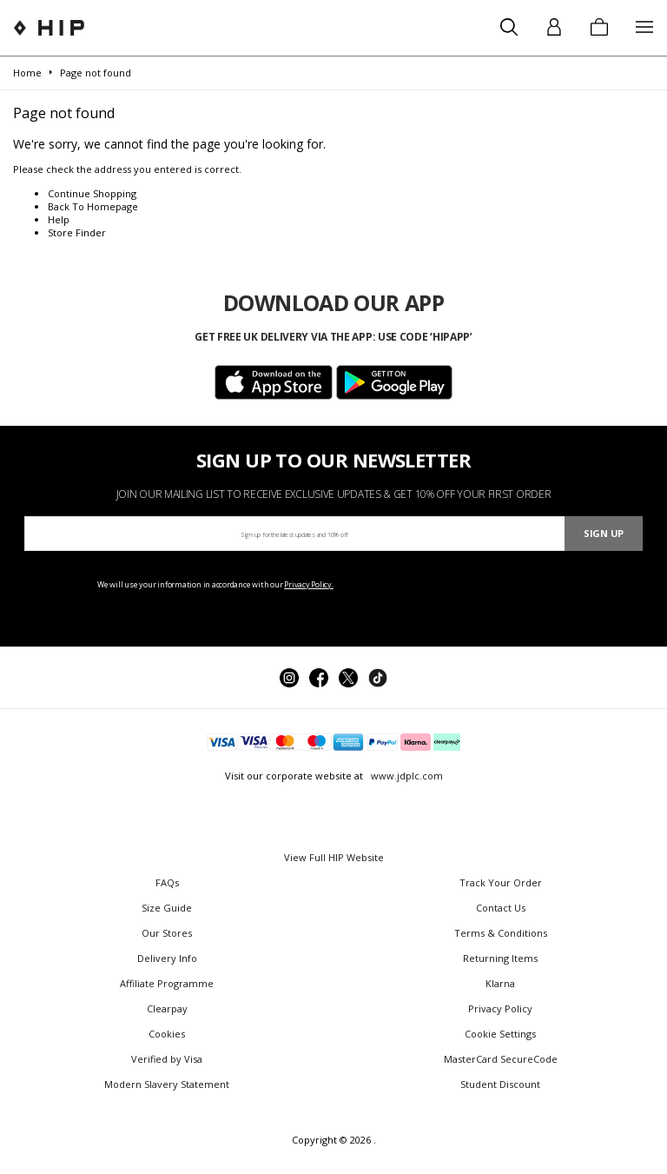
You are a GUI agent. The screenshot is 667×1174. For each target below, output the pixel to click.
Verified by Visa (166, 1058)
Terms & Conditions (500, 932)
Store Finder (77, 232)
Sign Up (604, 533)
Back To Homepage (93, 206)
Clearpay (167, 1008)
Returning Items (500, 958)
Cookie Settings (500, 1033)
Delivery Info (167, 958)
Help (58, 219)
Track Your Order (500, 882)
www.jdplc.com (405, 775)
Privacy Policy (500, 1008)
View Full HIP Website (334, 857)
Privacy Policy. (309, 584)
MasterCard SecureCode (501, 1058)
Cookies (167, 1033)
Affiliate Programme (167, 983)
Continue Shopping (92, 193)
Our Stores (167, 932)
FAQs (167, 882)
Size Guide (167, 907)
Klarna (500, 983)
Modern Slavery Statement (166, 1084)
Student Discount (500, 1084)
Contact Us (500, 907)
